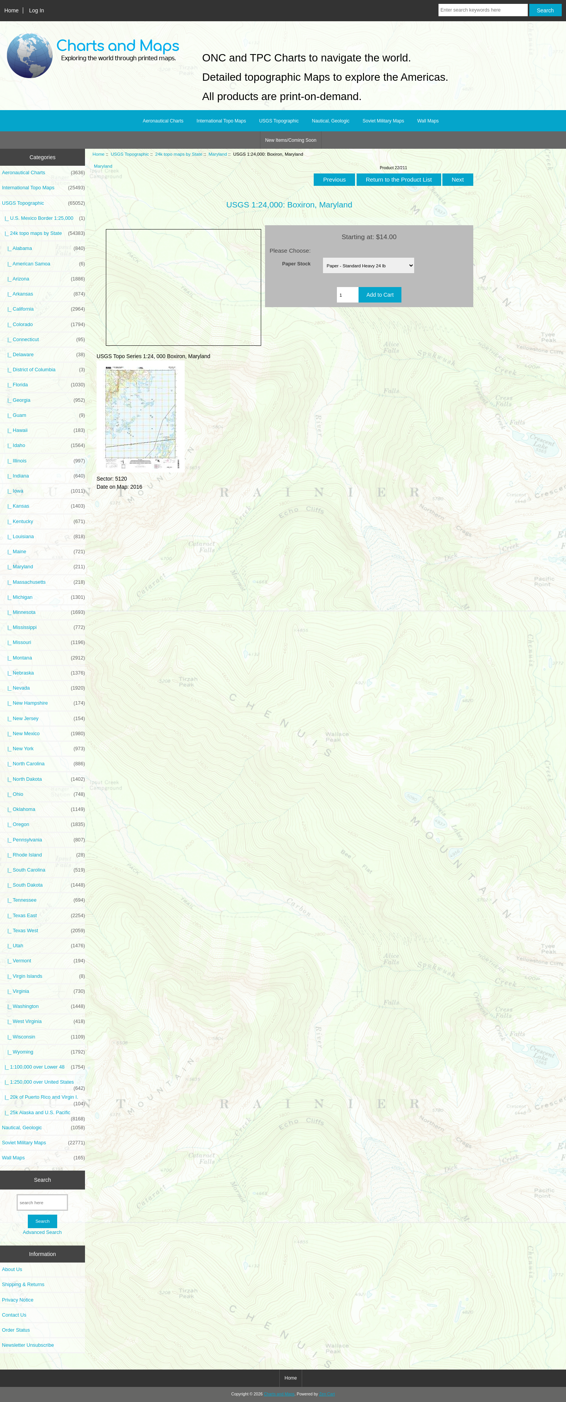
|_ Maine (43, 552)
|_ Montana (43, 658)
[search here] (42, 1202)
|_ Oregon (43, 824)
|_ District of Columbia (43, 370)
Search (42, 1180)
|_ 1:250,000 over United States (43, 1084)
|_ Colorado (43, 324)
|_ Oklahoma (43, 809)
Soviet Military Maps (383, 121)
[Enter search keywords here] (483, 10)
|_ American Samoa (43, 264)
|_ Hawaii (43, 430)
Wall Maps (428, 121)
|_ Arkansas (43, 294)
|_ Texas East (43, 916)
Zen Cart (327, 1394)
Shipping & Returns (23, 1284)
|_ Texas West (43, 931)
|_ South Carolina (43, 870)
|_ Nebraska (43, 673)
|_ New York (43, 749)
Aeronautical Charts (163, 121)
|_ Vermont (43, 961)
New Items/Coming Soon (290, 140)
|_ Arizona (43, 279)
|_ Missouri (43, 642)
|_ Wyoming (43, 1052)
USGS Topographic (130, 153)
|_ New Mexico (43, 734)
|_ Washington (43, 1006)
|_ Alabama (43, 248)
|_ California (43, 309)
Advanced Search (42, 1232)
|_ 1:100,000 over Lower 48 (43, 1067)
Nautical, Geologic (330, 121)
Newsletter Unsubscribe (28, 1345)
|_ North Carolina (43, 764)
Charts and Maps (279, 1394)
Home (11, 10)
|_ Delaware (43, 355)
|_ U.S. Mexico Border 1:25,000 (43, 218)
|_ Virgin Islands (43, 976)
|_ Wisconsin (43, 1037)
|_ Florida (43, 385)
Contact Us (14, 1315)
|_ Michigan (43, 597)
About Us (12, 1269)
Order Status (16, 1330)
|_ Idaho (43, 445)
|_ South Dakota (43, 885)
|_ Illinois (43, 461)
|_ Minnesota (43, 612)
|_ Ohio (43, 794)
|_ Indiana (43, 476)
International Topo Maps (221, 121)
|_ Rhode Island (43, 855)
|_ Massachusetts (43, 582)
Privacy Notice (17, 1300)
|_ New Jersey (43, 718)
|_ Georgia (43, 400)
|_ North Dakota (43, 779)
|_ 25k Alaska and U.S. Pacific (43, 1115)
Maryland (218, 153)
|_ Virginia (43, 991)
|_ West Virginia (43, 1021)
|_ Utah (43, 946)
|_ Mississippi (43, 627)
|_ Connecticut (43, 339)
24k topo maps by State (178, 153)
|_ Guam (43, 415)
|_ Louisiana (43, 537)
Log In (36, 10)
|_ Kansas (43, 506)
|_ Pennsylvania (43, 840)
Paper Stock (296, 263)
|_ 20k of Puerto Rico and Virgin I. (43, 1099)
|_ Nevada (43, 688)
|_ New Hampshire (43, 703)
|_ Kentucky (43, 521)
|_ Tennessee (43, 900)
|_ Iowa (43, 491)
